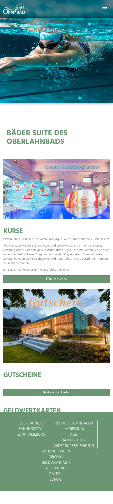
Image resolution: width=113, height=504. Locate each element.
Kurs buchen (56, 279)
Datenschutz (73, 440)
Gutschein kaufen (56, 392)
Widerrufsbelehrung (73, 446)
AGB (73, 434)
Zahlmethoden (56, 451)
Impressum (74, 429)
